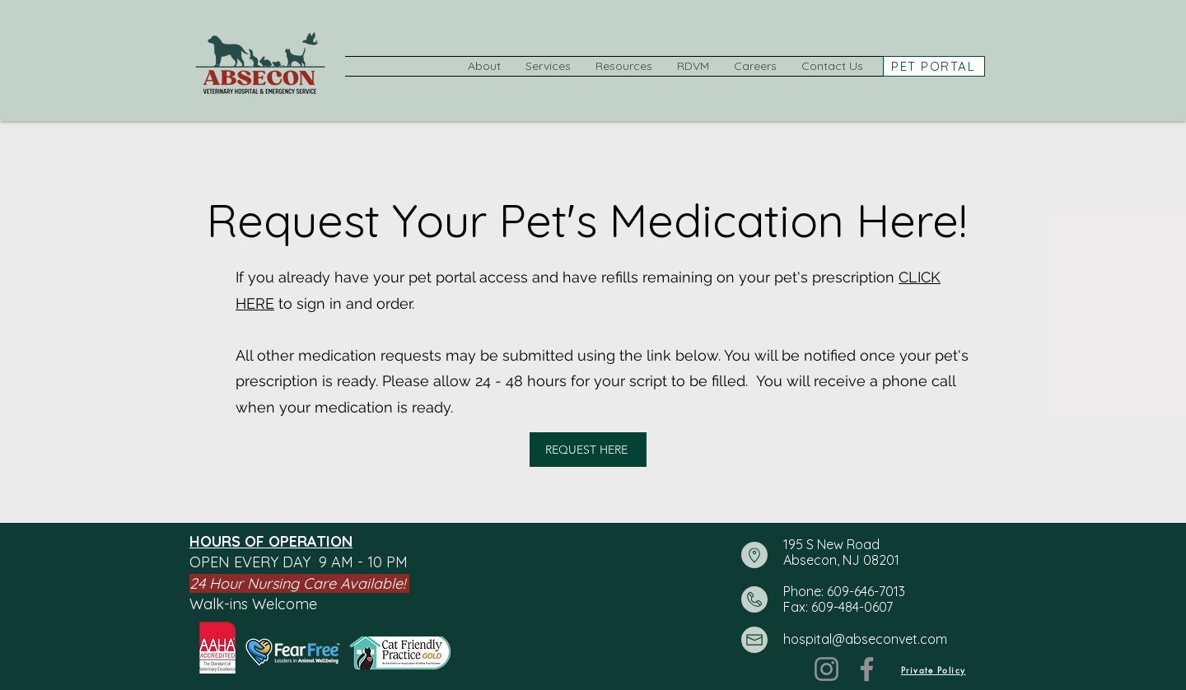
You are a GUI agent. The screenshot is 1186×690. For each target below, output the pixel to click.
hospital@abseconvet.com (865, 639)
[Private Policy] (933, 669)
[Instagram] (826, 669)
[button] (484, 66)
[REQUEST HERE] (588, 449)
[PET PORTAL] (934, 66)
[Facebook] (867, 669)
